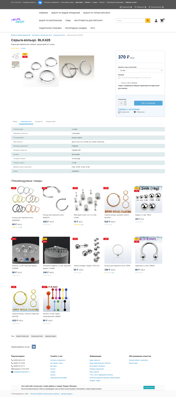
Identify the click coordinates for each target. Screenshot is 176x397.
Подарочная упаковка (50, 28)
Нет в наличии (148, 103)
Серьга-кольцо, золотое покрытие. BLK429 (25, 315)
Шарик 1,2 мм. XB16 (143, 215)
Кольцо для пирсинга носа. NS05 (117, 266)
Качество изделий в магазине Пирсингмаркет (105, 378)
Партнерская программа (115, 2)
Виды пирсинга (95, 360)
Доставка (53, 366)
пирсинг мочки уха (22, 336)
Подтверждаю (149, 387)
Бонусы (102, 2)
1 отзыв (22, 48)
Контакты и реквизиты (51, 2)
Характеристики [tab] (26, 121)
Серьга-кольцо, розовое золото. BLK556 (116, 216)
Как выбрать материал (97, 366)
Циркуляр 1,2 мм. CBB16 (145, 266)
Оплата (52, 369)
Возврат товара (95, 380)
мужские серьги (50, 336)
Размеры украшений (97, 369)
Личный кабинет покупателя (138, 360)
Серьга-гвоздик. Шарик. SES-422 (86, 266)
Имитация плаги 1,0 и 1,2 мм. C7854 (85, 216)
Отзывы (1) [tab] (39, 121)
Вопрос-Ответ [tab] (51, 121)
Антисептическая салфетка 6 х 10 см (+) (136, 77)
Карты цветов (94, 372)
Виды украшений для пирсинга (100, 363)
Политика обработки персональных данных (45, 394)
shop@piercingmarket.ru (29, 2)
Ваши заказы (133, 363)
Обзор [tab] (15, 121)
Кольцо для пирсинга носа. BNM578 (53, 216)
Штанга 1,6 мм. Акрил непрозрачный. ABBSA (52, 315)
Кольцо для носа (37, 336)
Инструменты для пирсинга (88, 20)
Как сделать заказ (68, 2)
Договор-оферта (66, 394)
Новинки (43, 13)
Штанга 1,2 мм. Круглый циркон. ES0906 (24, 267)
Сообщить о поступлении (128, 109)
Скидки (94, 2)
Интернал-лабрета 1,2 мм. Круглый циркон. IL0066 (56, 267)
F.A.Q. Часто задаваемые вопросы (101, 375)
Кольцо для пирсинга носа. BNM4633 (22, 219)
